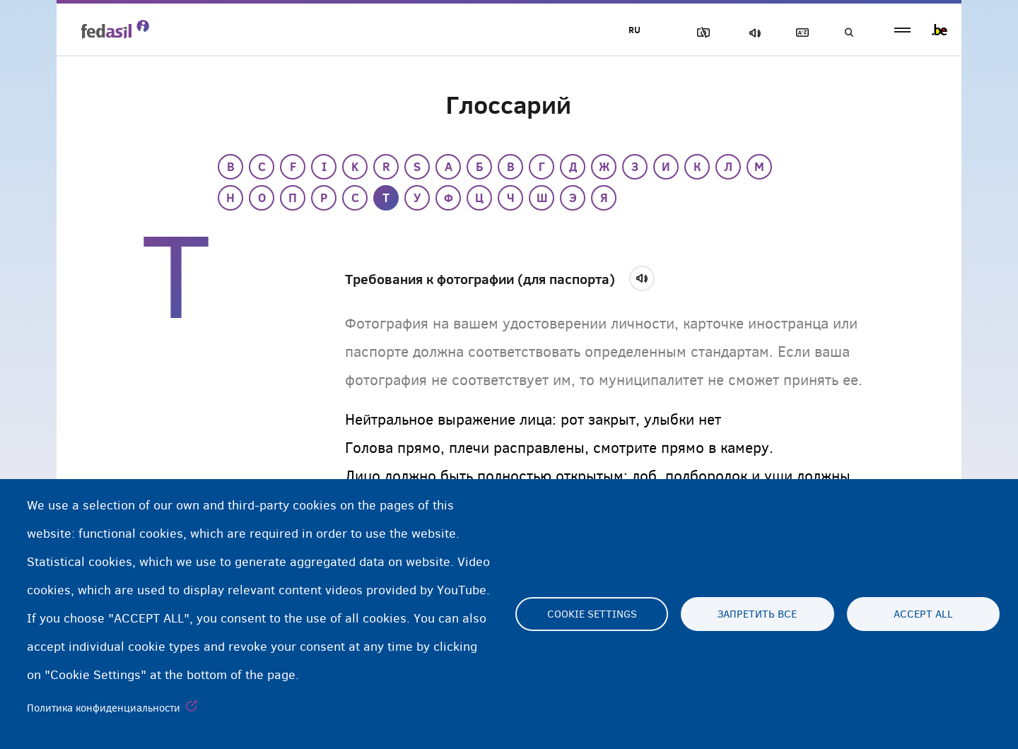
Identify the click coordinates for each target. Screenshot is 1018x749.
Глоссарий (799, 32)
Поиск (848, 32)
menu (902, 30)
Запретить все (757, 614)
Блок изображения (700, 32)
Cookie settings (592, 614)
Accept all (923, 614)
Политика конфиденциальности (103, 708)
